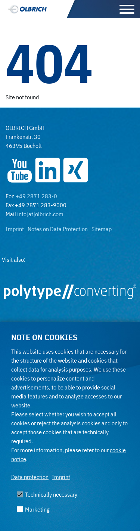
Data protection (30, 477)
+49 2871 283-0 (36, 196)
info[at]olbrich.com (40, 214)
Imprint (61, 477)
